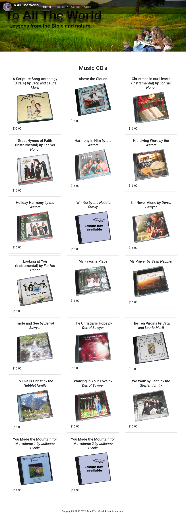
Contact (76, 7)
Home (47, 7)
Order (87, 7)
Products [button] (60, 7)
